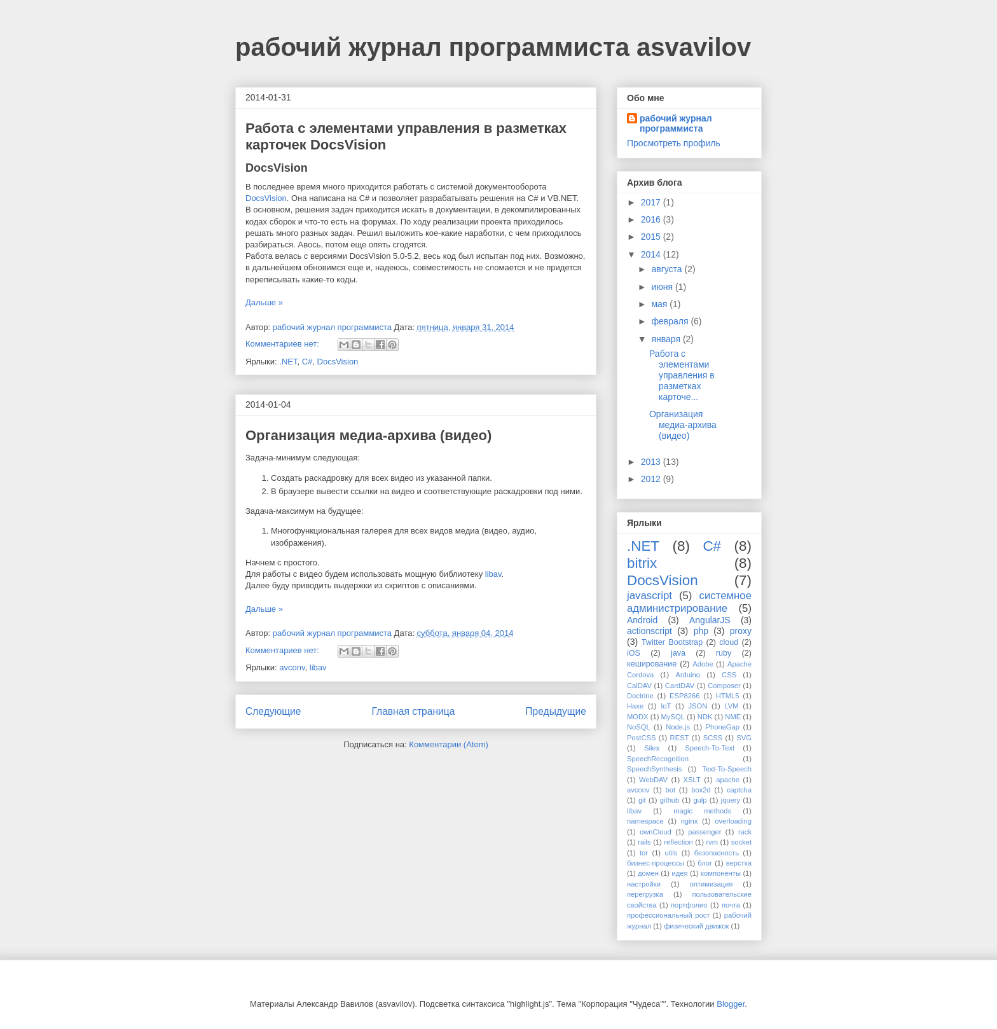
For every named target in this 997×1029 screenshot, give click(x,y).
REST (679, 738)
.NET (288, 361)
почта (731, 905)
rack (745, 832)
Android (642, 620)
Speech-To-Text (709, 748)
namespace (645, 821)
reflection (678, 842)
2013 (652, 462)
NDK (705, 717)
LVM (731, 706)
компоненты (721, 873)
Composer (724, 685)
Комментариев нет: (283, 344)
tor (644, 853)
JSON (697, 706)
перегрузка (645, 894)
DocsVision (266, 198)
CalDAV (639, 685)
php (701, 631)
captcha (739, 790)
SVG (744, 738)
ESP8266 (684, 696)
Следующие (273, 711)
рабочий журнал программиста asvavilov (493, 47)
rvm (712, 842)
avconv (292, 667)
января (666, 339)
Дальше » (264, 302)
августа (667, 269)
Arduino (687, 675)
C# (307, 361)
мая (660, 304)
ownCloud (655, 832)
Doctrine (640, 696)
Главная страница (413, 711)
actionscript (649, 631)
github (669, 800)
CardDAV (679, 685)
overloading (733, 821)
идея (679, 873)
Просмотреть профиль (673, 143)
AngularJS (710, 620)
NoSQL (638, 727)
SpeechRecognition (658, 759)
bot (671, 790)
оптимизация (711, 884)
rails (644, 842)
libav (493, 574)
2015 (652, 236)
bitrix (642, 563)
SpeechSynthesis (654, 769)
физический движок (696, 926)
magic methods (702, 811)
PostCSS (641, 738)
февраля (671, 321)
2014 (652, 254)
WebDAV (653, 780)
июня (663, 287)
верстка (739, 863)
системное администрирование (689, 602)
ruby (724, 653)
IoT (666, 706)
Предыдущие (555, 711)
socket (741, 842)
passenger (704, 832)
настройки (644, 884)
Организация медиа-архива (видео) (368, 435)
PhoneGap (723, 727)
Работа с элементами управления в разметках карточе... (682, 375)
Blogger (731, 1004)
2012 (652, 479)
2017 (652, 202)
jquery (730, 800)
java (678, 653)
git (642, 800)
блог (705, 863)
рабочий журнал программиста (676, 123)
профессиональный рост (668, 915)
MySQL (673, 717)
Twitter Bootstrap (672, 642)
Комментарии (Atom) (448, 744)
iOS (633, 653)
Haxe (635, 706)
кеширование (652, 664)
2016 (652, 219)
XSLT (692, 780)
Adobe (702, 664)
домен (648, 873)
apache (727, 780)
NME (733, 717)
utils (670, 853)
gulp (699, 800)
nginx (689, 821)
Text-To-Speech (727, 769)
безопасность (716, 853)
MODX (638, 717)
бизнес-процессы (655, 863)
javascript (649, 596)
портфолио (689, 905)
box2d (700, 790)
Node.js (678, 727)
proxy (741, 631)
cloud (728, 642)
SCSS (712, 738)
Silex (651, 748)
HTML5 (727, 696)
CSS (729, 675)
